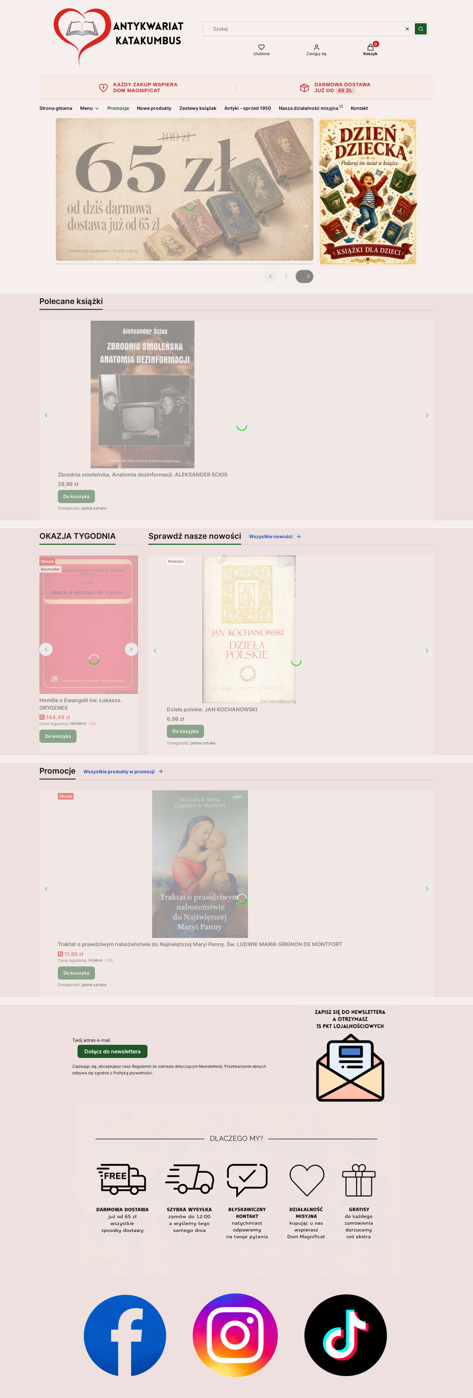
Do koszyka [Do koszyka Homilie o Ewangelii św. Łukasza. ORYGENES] (58, 736)
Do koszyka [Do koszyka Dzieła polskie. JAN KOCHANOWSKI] (185, 731)
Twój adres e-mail (91, 1040)
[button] (421, 28)
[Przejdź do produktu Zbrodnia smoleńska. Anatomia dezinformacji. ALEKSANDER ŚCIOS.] (142, 394)
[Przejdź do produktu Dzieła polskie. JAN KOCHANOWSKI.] (249, 629)
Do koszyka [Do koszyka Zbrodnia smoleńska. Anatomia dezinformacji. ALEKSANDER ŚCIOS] (76, 496)
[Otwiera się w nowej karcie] (124, 1335)
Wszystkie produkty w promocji (123, 771)
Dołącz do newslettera (112, 1051)
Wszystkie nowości (275, 536)
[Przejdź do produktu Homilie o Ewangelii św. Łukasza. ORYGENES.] (88, 625)
